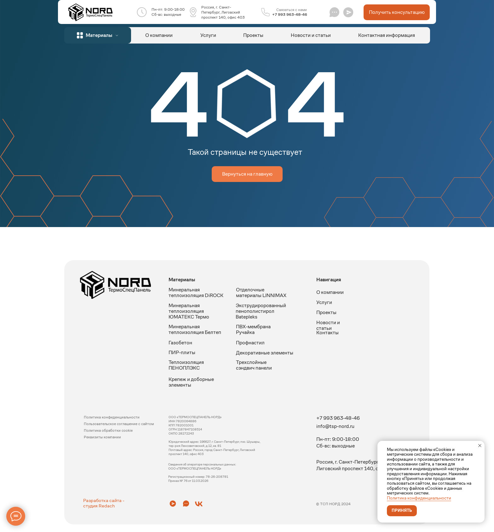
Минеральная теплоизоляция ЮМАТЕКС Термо (189, 311)
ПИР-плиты (182, 352)
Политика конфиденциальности (419, 498)
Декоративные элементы (264, 352)
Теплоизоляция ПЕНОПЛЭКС (186, 365)
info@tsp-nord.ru (335, 426)
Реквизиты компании (102, 437)
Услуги (208, 35)
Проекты (253, 35)
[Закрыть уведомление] (480, 445)
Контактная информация (386, 35)
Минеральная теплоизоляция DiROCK (196, 292)
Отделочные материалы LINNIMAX (261, 292)
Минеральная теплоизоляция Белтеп (195, 329)
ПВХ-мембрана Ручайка (253, 329)
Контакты (327, 332)
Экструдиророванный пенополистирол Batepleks (261, 311)
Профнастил (250, 342)
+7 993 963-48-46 (289, 14)
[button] (348, 12)
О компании (159, 35)
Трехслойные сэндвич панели (254, 365)
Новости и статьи (311, 35)
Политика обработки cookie (108, 430)
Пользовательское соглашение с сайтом (119, 423)
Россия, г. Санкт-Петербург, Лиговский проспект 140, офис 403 (223, 12)
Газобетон (180, 342)
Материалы (182, 279)
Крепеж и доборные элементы (191, 382)
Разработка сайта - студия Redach (103, 503)
